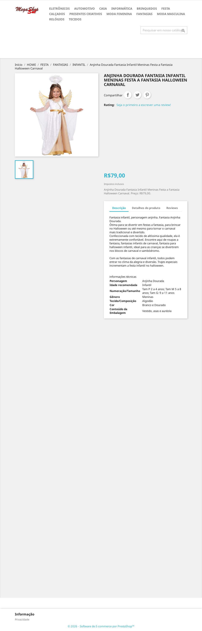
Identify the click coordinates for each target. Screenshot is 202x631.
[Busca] (164, 30)
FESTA (165, 8)
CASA (103, 8)
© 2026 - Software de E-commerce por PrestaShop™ (101, 626)
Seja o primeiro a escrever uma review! (143, 105)
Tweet (137, 95)
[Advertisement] (101, 47)
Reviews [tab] (172, 208)
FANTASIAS (144, 14)
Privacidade (22, 619)
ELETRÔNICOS (59, 8)
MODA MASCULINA (171, 14)
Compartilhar (128, 95)
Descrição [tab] (119, 208)
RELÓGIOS (56, 19)
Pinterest (147, 95)
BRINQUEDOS (147, 8)
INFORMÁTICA (121, 8)
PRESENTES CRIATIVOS (85, 14)
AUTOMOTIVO (84, 8)
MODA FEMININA (119, 14)
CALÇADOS (57, 14)
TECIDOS (75, 19)
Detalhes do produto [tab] (146, 208)
